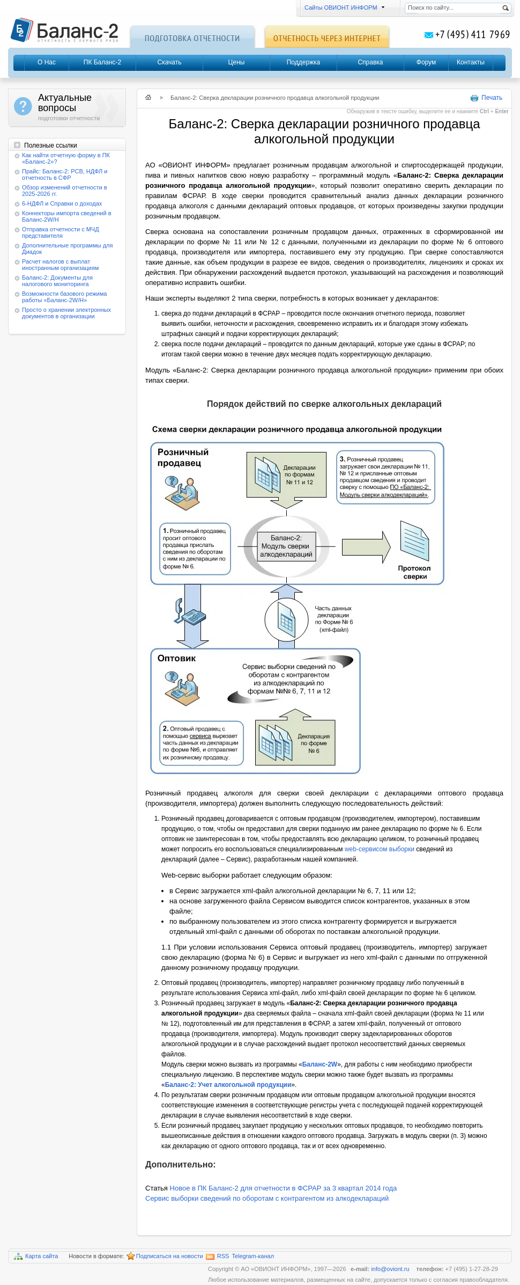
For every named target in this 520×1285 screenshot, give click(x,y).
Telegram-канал (253, 1256)
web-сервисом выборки (379, 849)
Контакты (471, 62)
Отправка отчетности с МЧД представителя (60, 232)
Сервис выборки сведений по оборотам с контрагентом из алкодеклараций (267, 1198)
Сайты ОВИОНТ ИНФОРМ (342, 7)
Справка (370, 62)
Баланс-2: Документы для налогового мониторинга (57, 280)
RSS (217, 1256)
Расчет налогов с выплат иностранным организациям (60, 264)
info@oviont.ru (391, 1269)
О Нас (47, 62)
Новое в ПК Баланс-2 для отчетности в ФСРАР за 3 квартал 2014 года (283, 1188)
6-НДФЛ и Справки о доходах (62, 203)
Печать (486, 98)
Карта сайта (36, 1256)
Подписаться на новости (165, 1256)
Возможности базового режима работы (64, 296)
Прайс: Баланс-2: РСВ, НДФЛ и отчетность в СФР (64, 174)
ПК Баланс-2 (102, 62)
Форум (426, 62)
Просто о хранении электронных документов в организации (66, 312)
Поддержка (304, 62)
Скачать (170, 62)
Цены (236, 62)
